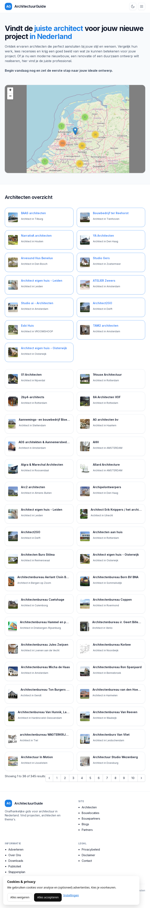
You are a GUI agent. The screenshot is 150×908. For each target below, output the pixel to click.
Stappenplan (16, 872)
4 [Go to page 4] (82, 778)
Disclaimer (88, 855)
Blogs (85, 824)
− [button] (10, 96)
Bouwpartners (91, 818)
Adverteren (15, 849)
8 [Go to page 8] (115, 778)
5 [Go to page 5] (90, 778)
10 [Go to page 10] (132, 778)
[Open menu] (141, 6)
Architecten (89, 807)
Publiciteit (14, 866)
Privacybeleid (91, 849)
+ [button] (10, 90)
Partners (87, 829)
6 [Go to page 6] (99, 778)
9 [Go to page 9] (124, 778)
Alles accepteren (48, 897)
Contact (87, 860)
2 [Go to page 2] (65, 778)
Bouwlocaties (90, 813)
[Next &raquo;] (141, 778)
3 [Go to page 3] (73, 778)
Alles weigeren (19, 897)
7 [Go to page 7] (107, 778)
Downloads (15, 860)
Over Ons (14, 855)
